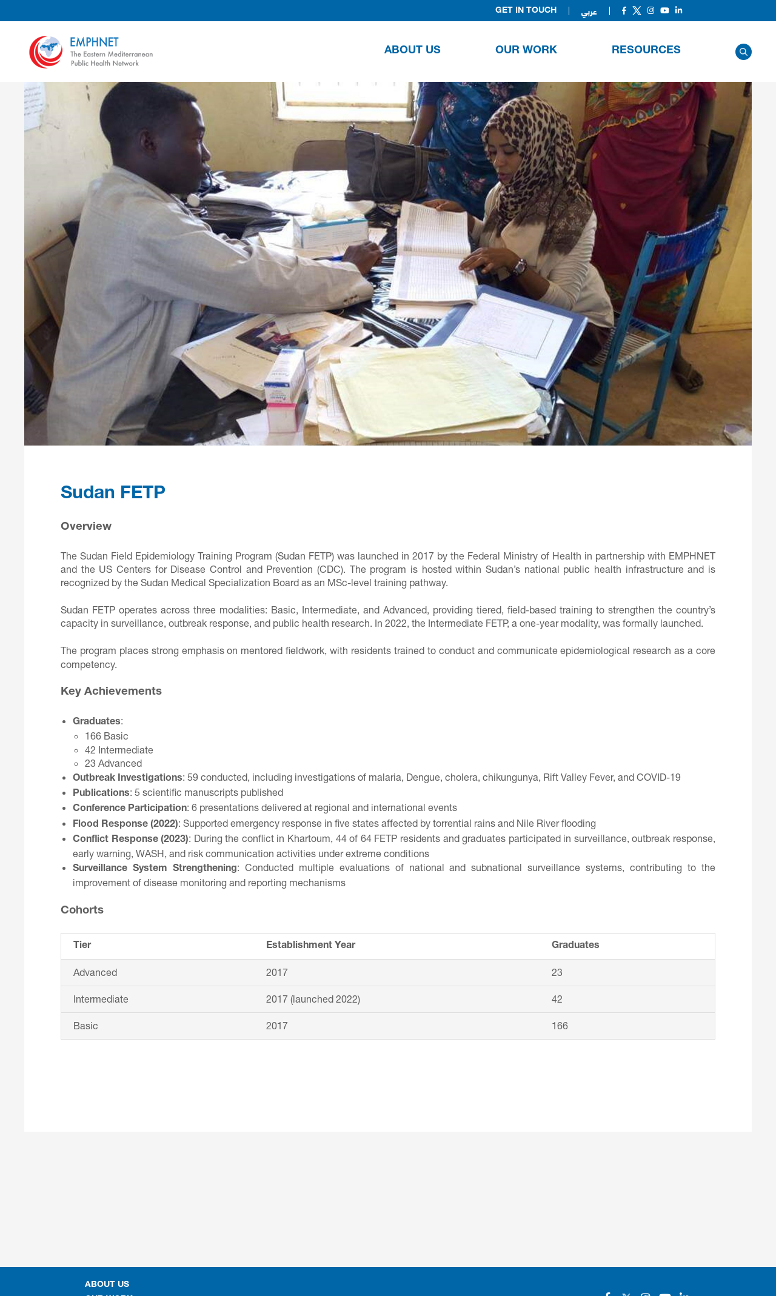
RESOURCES (646, 50)
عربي (589, 11)
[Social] (624, 11)
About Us (412, 50)
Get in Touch (526, 11)
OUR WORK (526, 50)
